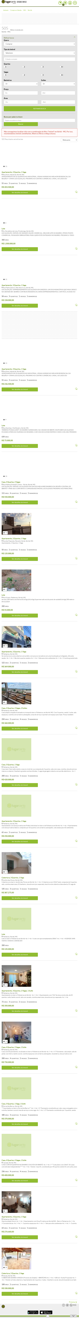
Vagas (6, 72)
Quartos (7, 64)
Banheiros (8, 80)
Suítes (43, 80)
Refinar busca (39, 38)
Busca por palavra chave (13, 117)
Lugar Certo (9, 2)
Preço (6, 89)
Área (6, 98)
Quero (6, 40)
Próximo (73, 1302)
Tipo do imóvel (9, 49)
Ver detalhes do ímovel (20, 192)
